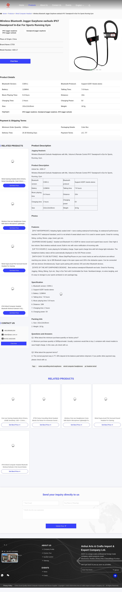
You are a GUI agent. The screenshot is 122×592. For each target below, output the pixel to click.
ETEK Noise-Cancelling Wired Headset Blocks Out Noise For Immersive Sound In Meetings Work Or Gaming (45, 419)
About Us (44, 5)
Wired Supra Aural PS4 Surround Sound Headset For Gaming (107, 419)
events (68, 5)
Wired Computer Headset (23, 13)
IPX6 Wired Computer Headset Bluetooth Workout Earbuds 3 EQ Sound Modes (12, 308)
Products (32, 5)
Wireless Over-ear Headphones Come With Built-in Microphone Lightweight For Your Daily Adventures (14, 224)
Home (21, 5)
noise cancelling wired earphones (50, 366)
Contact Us (56, 5)
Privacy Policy (7, 585)
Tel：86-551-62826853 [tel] (9, 551)
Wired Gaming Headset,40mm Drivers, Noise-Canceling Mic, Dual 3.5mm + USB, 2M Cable (14, 181)
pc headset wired (90, 366)
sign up (115, 570)
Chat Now (15, 61)
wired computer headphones (73, 366)
